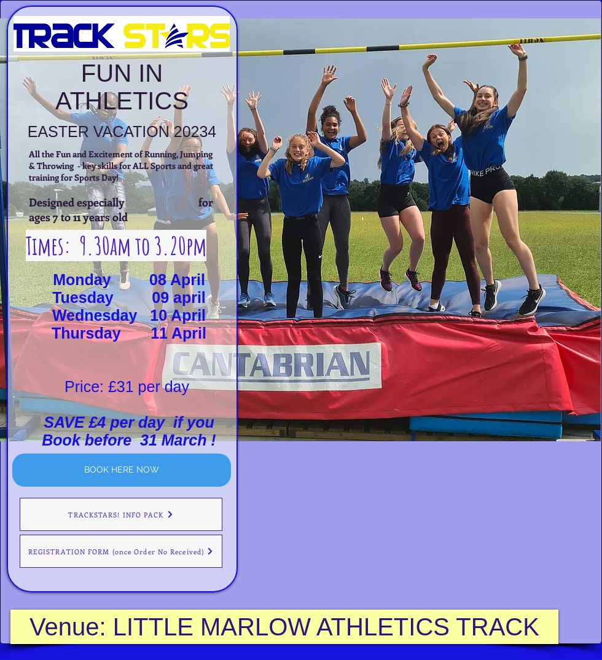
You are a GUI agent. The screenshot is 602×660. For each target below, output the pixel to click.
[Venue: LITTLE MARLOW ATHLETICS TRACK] (284, 627)
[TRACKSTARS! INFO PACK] (121, 514)
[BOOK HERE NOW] (121, 470)
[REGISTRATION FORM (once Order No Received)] (121, 551)
